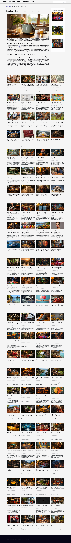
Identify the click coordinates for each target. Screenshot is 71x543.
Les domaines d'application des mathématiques (57, 213)
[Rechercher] (58, 2)
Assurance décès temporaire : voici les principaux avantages (13, 452)
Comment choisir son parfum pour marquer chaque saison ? (56, 86)
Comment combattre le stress (28, 340)
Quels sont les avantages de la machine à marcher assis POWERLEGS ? (27, 525)
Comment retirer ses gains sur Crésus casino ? (13, 488)
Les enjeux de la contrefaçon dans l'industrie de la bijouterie (13, 141)
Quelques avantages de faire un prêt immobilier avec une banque (13, 379)
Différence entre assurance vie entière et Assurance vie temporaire (57, 397)
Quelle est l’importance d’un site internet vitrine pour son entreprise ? (13, 196)
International (12, 1)
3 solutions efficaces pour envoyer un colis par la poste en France (27, 196)
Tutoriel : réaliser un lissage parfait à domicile (28, 140)
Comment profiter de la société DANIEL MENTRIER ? (13, 213)
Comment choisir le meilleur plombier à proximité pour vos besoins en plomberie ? (57, 177)
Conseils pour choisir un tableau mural (56, 323)
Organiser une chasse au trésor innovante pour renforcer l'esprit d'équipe (13, 104)
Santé (18, 1)
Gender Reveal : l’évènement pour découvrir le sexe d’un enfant (43, 305)
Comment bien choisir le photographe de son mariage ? (42, 177)
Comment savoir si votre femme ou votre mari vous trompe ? (27, 360)
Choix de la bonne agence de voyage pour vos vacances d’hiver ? (42, 415)
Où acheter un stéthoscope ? (28, 505)
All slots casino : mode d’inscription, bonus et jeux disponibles (57, 470)
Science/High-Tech (25, 1)
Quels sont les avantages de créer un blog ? (57, 433)
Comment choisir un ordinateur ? (55, 341)
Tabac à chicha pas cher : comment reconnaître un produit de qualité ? (27, 214)
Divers (33, 1)
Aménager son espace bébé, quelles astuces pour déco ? (57, 158)
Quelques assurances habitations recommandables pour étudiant (57, 489)
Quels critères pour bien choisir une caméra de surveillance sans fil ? (41, 360)
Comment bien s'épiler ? (12, 432)
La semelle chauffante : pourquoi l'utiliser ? (41, 323)
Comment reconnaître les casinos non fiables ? (57, 268)
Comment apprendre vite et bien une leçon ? (13, 506)
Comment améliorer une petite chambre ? (12, 158)
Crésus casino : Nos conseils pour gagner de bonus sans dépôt (27, 379)
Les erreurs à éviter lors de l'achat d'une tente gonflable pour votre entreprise (42, 141)
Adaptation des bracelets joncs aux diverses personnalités (12, 86)
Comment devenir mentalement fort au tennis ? (41, 159)
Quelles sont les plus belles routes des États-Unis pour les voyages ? (27, 470)
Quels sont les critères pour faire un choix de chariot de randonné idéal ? (13, 397)
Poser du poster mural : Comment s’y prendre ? (41, 451)
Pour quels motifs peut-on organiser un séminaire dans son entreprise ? (27, 434)
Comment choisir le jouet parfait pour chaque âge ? (57, 103)
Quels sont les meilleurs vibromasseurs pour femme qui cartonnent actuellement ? (42, 507)
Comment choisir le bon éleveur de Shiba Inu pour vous (57, 122)
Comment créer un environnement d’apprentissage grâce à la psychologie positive (27, 233)
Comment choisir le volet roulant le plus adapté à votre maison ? (27, 177)
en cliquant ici (20, 46)
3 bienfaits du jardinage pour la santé (56, 378)
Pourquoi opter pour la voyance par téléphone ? (56, 451)
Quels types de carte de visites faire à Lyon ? (41, 213)
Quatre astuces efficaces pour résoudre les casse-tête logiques (13, 287)
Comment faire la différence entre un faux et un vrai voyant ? (42, 250)
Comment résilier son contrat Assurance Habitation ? (56, 196)
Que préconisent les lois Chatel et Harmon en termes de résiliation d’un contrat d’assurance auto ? (28, 159)
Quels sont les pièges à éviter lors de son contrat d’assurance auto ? (57, 507)
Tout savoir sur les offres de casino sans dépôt (13, 359)
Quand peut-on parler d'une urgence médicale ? (57, 304)
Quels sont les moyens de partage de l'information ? (27, 451)
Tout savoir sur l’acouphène (27, 395)
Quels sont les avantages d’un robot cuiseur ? (41, 488)
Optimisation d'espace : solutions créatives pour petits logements (27, 104)
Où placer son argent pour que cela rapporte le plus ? (27, 488)
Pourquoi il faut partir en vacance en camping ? (42, 396)
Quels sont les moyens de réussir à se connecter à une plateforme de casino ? (57, 22)
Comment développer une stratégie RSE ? (13, 268)
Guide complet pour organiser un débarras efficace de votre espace (12, 122)
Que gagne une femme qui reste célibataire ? (27, 323)
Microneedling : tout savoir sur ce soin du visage (57, 231)
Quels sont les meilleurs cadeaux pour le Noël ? (27, 286)
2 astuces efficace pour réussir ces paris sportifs (12, 323)
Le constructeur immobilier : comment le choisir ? (28, 250)
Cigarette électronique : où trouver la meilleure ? (57, 49)
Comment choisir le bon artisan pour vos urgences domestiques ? (42, 86)
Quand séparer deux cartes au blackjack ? (42, 433)
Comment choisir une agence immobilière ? (26, 268)
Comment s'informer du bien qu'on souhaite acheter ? (42, 525)
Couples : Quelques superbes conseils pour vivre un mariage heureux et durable (57, 415)
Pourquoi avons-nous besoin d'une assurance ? (27, 414)
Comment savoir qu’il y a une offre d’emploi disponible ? (42, 269)
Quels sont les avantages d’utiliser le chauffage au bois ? (13, 232)
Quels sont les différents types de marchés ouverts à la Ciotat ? (42, 232)
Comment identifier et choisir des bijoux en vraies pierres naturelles (42, 122)
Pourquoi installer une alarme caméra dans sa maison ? (27, 305)
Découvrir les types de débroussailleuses (56, 36)
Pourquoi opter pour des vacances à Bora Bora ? (56, 359)
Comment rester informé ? (57, 285)
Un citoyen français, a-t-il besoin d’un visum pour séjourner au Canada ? (13, 525)
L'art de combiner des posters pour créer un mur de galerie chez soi (27, 122)
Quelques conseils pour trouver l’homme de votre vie (42, 196)
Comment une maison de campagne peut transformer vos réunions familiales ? (28, 86)
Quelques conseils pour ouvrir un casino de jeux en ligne (42, 470)
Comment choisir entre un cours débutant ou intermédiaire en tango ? (42, 104)
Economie (5, 1)
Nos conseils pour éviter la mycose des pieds (13, 414)
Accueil (7, 6)
